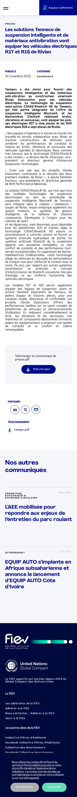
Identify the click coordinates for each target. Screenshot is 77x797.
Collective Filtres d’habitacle (25, 738)
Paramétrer (25, 787)
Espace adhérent (61, 8)
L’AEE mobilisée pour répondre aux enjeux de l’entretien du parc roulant (38, 513)
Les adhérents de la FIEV (22, 703)
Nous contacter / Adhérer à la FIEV (30, 713)
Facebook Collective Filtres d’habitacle (32, 743)
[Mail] (35, 409)
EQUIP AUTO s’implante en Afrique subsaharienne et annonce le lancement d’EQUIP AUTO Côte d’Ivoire (38, 575)
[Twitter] (25, 409)
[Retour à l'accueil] (25, 8)
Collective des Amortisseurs (25, 748)
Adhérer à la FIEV (17, 708)
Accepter (54, 787)
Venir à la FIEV (15, 718)
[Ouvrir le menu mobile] (6, 8)
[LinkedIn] (14, 409)
